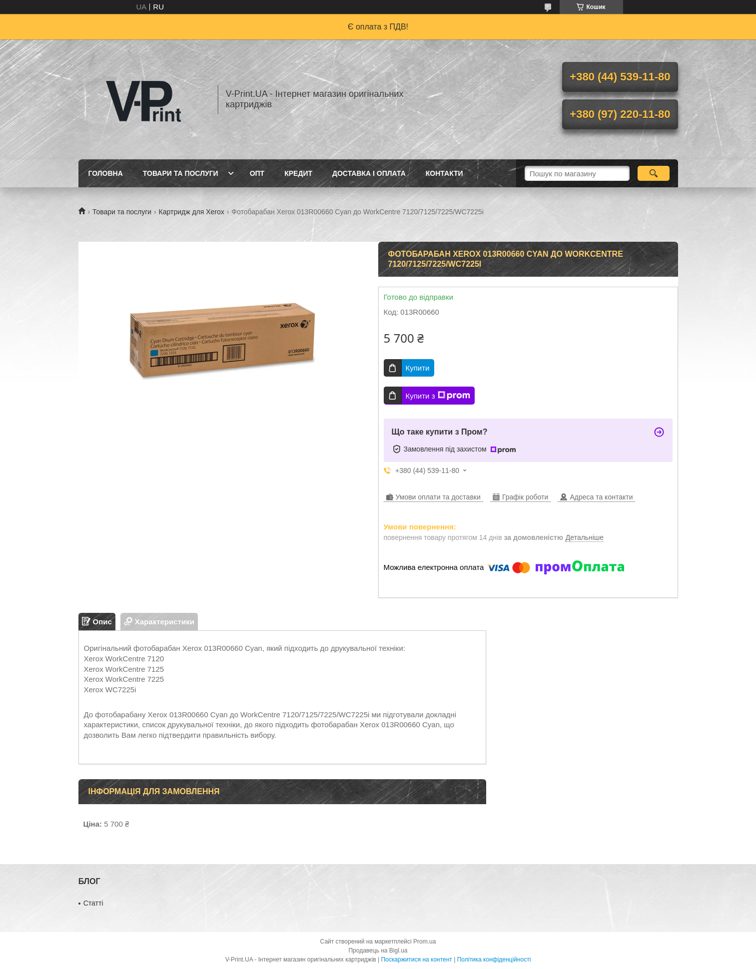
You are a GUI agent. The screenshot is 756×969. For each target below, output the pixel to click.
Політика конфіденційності (494, 959)
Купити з (438, 395)
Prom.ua (424, 941)
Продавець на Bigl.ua (377, 950)
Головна (105, 173)
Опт (257, 173)
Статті (93, 903)
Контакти (444, 173)
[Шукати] (654, 173)
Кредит (298, 173)
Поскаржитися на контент (416, 959)
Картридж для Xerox (191, 212)
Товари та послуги (180, 173)
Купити (418, 368)
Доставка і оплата (369, 173)
